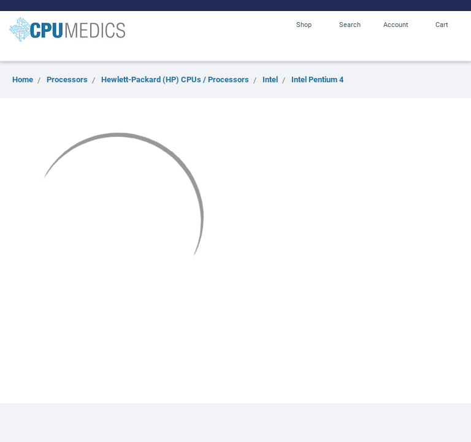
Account (395, 24)
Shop (304, 24)
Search (350, 24)
